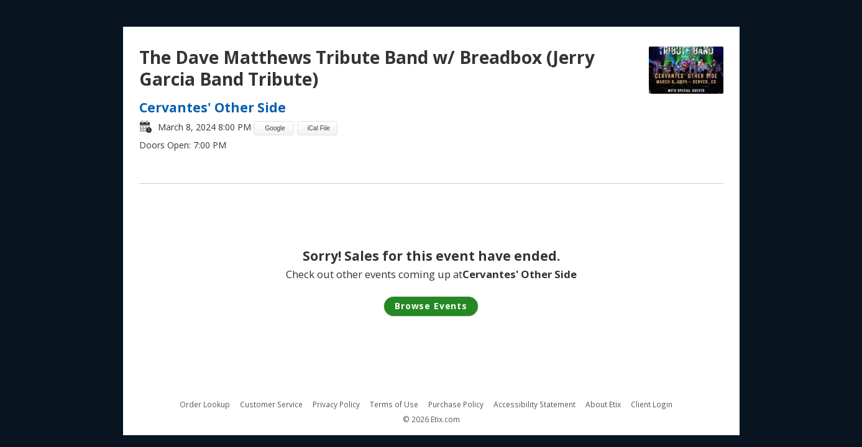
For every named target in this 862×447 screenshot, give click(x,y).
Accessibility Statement (534, 404)
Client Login (651, 404)
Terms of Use (394, 404)
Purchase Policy (456, 404)
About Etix (603, 404)
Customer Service (271, 404)
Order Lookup (205, 404)
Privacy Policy (336, 404)
